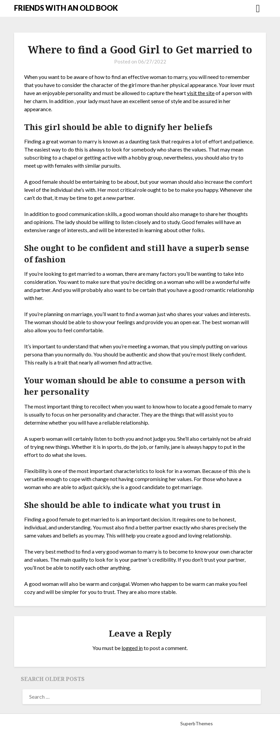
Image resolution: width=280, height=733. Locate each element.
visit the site (201, 93)
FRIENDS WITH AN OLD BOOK (66, 7)
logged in (132, 648)
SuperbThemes (196, 723)
